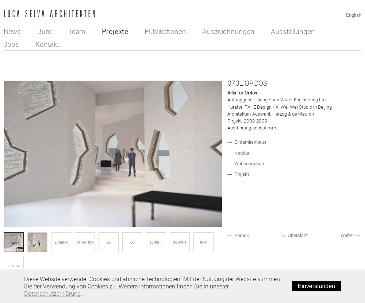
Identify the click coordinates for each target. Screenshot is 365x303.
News (12, 31)
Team (76, 31)
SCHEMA (61, 242)
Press (13, 266)
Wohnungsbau (249, 163)
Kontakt (47, 44)
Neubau (242, 152)
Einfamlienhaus (250, 142)
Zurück (238, 235)
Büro (44, 31)
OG (132, 242)
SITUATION (85, 242)
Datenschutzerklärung (52, 294)
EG (109, 242)
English (353, 15)
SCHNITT (156, 242)
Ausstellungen (293, 31)
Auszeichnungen (228, 31)
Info (203, 242)
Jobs (11, 44)
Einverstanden (316, 286)
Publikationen (165, 31)
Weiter (351, 235)
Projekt (241, 174)
